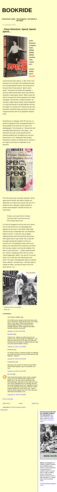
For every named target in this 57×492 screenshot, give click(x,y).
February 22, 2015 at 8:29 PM (16, 394)
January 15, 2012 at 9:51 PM (16, 331)
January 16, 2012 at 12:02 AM (16, 359)
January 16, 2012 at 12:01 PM (16, 371)
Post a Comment (8, 399)
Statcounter (4, 410)
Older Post (35, 403)
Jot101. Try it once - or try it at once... (47, 420)
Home (21, 403)
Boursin (9, 374)
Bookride (17, 10)
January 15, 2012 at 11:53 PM (16, 346)
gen (9, 309)
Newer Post (6, 403)
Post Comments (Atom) (18, 407)
